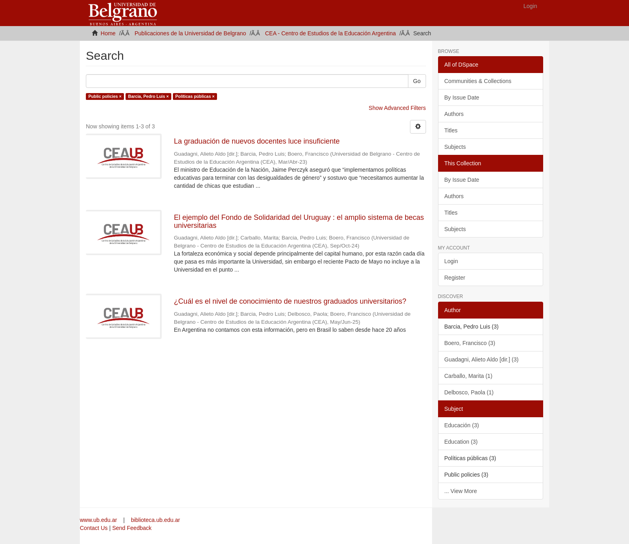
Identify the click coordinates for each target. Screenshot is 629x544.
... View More (460, 491)
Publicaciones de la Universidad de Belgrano (190, 33)
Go (417, 81)
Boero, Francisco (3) (469, 343)
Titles (451, 130)
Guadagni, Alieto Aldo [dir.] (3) (481, 359)
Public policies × (105, 96)
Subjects (455, 147)
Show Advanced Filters (397, 108)
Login (451, 261)
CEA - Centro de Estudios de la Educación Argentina (330, 33)
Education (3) (461, 441)
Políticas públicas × (195, 96)
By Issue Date (461, 97)
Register (454, 277)
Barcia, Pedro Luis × (148, 96)
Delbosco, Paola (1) (469, 392)
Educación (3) (461, 425)
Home (108, 33)
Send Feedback (132, 528)
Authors (454, 114)
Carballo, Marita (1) (468, 376)
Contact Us (94, 528)
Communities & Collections (477, 81)
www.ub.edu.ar (99, 520)
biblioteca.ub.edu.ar (155, 520)
